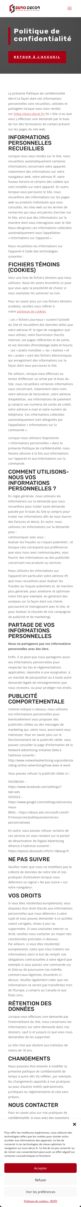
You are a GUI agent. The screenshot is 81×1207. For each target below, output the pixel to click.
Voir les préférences (40, 1192)
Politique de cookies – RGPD (40, 1201)
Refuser (40, 1180)
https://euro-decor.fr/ (29, 114)
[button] (74, 1124)
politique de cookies (31, 311)
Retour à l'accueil (37, 57)
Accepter (40, 1168)
